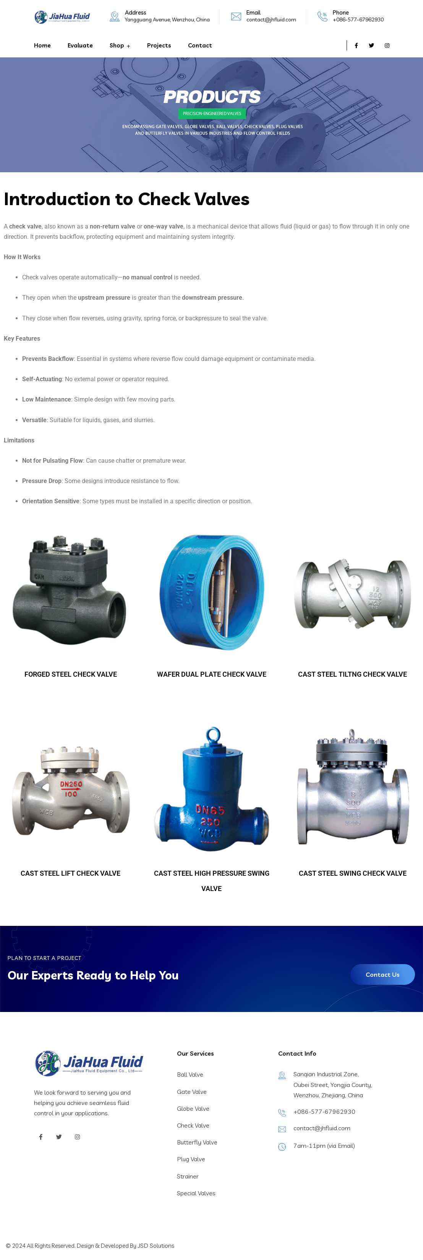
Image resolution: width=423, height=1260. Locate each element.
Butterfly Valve (197, 1142)
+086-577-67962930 (358, 19)
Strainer (188, 1176)
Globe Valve (193, 1108)
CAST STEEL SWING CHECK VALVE (353, 873)
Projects (159, 45)
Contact (200, 45)
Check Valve (193, 1125)
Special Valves (196, 1193)
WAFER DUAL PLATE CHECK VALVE (211, 674)
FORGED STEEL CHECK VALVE (70, 674)
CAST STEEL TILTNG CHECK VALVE (352, 674)
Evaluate (80, 45)
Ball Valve (190, 1074)
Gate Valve (192, 1091)
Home (42, 45)
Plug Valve (191, 1159)
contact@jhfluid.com (271, 19)
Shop (117, 45)
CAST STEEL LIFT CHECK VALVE (70, 873)
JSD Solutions (156, 1245)
